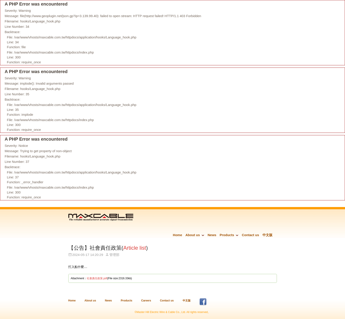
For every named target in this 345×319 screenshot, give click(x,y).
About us (192, 235)
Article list (134, 248)
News (212, 235)
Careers (146, 300)
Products (227, 235)
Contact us (250, 235)
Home (177, 235)
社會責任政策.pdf (97, 278)
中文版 (267, 235)
